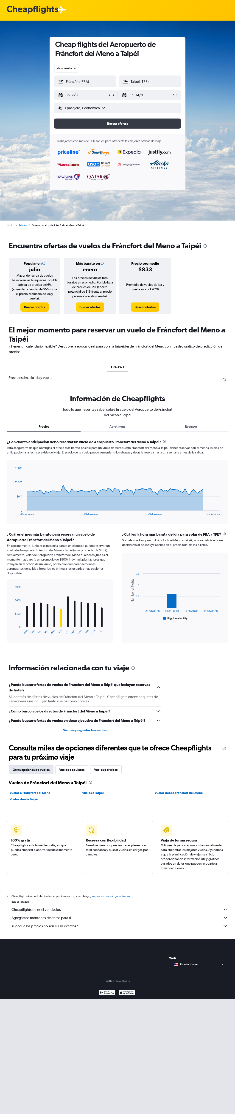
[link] (34, 307)
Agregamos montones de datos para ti (119, 917)
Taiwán (23, 225)
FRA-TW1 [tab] (117, 367)
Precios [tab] (44, 426)
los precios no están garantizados (111, 896)
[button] (83, 95)
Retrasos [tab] (191, 426)
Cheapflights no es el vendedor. (119, 909)
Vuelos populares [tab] (71, 769)
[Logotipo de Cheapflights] (32, 10)
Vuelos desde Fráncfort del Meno (179, 793)
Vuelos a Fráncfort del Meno (30, 793)
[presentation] (205, 246)
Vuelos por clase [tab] (106, 769)
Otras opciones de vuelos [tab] (31, 769)
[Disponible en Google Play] (107, 993)
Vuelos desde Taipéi (24, 799)
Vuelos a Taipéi (93, 793)
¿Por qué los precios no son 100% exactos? (119, 926)
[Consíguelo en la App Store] (127, 993)
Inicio (10, 225)
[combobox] (66, 68)
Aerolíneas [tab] (117, 426)
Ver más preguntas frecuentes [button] (85, 730)
